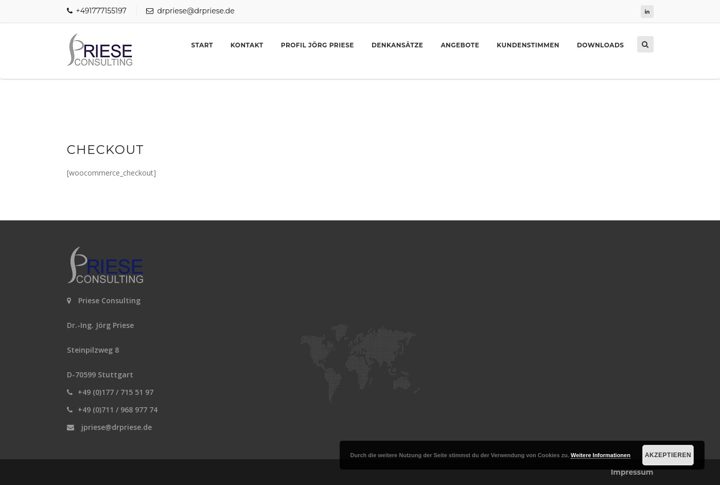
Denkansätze (398, 45)
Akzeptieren (668, 455)
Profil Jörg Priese (317, 45)
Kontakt (247, 45)
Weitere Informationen (600, 455)
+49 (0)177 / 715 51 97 (115, 392)
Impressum (632, 472)
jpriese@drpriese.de (116, 427)
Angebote (460, 45)
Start (202, 45)
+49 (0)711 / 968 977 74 (117, 409)
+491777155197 (97, 10)
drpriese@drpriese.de (190, 10)
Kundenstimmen (528, 45)
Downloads (600, 45)
